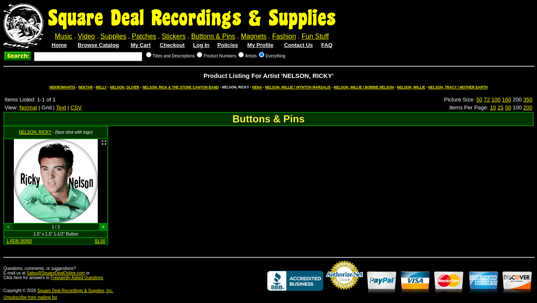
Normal (28, 107)
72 (487, 99)
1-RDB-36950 (19, 241)
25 (500, 107)
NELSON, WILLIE (411, 87)
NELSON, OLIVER (124, 87)
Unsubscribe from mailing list (30, 297)
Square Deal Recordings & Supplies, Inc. (75, 290)
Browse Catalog (98, 45)
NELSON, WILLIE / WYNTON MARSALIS (298, 87)
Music (63, 36)
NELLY (101, 87)
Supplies (113, 36)
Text (61, 107)
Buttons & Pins (213, 36)
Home (59, 45)
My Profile (261, 45)
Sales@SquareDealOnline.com (56, 273)
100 (496, 99)
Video (86, 36)
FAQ (327, 45)
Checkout (172, 45)
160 (506, 99)
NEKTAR (85, 87)
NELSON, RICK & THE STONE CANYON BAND (180, 87)
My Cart (140, 45)
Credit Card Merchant (344, 293)
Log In (201, 45)
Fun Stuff (315, 36)
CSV (76, 107)
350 (527, 99)
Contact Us (298, 45)
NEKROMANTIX (63, 87)
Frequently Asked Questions (77, 277)
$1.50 (100, 241)
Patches (144, 36)
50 (479, 99)
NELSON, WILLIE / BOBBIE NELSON (364, 87)
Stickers (173, 36)
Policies (227, 45)
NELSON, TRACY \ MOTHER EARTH (457, 87)
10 (493, 107)
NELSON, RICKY (35, 132)
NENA (257, 87)
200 (527, 107)
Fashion (284, 36)
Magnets (253, 36)
